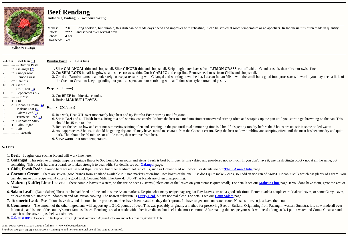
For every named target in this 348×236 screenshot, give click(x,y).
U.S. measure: (21, 218)
